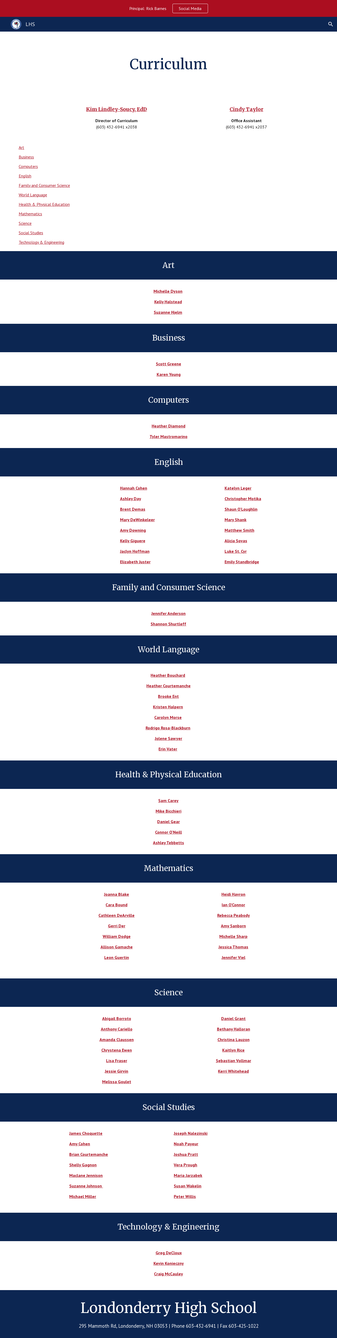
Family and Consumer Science (44, 185)
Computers (28, 166)
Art (21, 147)
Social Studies (31, 232)
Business (26, 157)
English (25, 175)
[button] (330, 24)
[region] (168, 8)
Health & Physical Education (44, 204)
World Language (33, 194)
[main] (168, 64)
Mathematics (30, 213)
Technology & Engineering (41, 242)
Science (25, 223)
